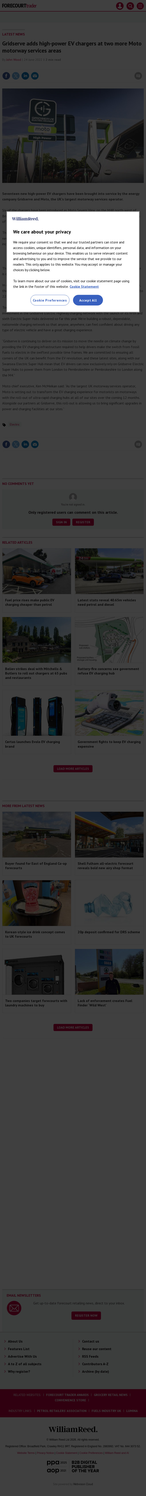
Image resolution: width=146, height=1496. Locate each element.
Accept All (88, 300)
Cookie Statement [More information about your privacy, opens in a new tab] (84, 286)
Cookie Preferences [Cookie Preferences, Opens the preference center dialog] (50, 300)
